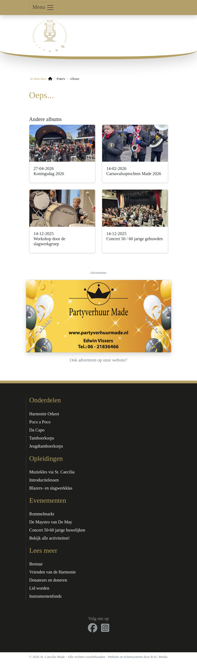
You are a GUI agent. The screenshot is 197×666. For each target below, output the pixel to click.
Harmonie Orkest (44, 414)
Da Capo (36, 430)
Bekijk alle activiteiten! (49, 538)
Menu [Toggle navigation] (44, 7)
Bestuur (36, 564)
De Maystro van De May (50, 522)
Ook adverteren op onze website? (98, 360)
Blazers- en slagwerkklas (50, 488)
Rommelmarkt (41, 514)
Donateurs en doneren (48, 580)
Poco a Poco (40, 422)
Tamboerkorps (41, 438)
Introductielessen (44, 480)
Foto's (61, 79)
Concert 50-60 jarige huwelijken (57, 530)
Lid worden (39, 588)
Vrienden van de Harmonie (52, 572)
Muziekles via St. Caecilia (52, 472)
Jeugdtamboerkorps (46, 446)
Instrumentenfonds (45, 596)
